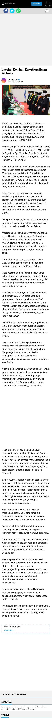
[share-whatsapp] (18, 10)
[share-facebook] (5, 10)
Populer (36, 4)
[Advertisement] (26, 40)
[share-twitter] (12, 10)
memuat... (9, 630)
